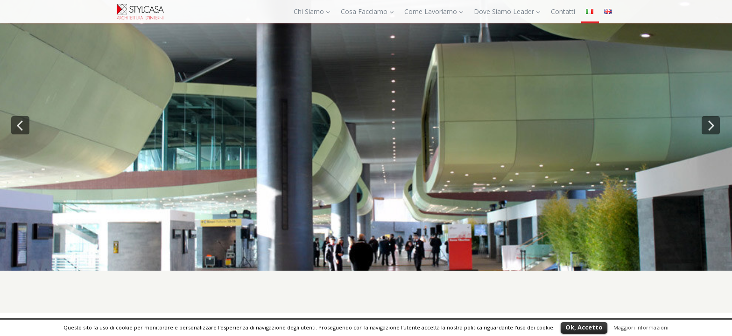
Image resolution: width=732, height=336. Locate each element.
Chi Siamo (312, 11)
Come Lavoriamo (433, 11)
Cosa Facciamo (367, 11)
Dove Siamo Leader (507, 11)
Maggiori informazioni (641, 327)
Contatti (563, 11)
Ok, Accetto (584, 327)
